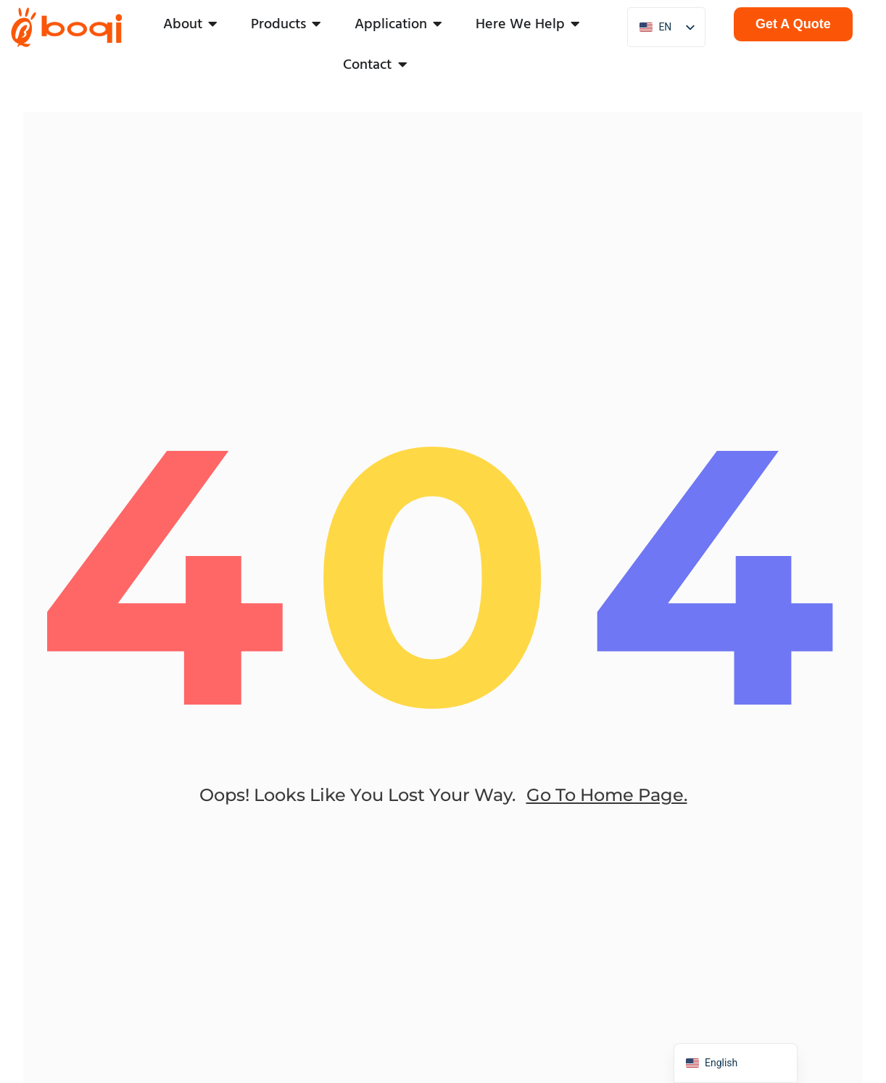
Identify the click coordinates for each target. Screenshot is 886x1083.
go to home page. (606, 807)
